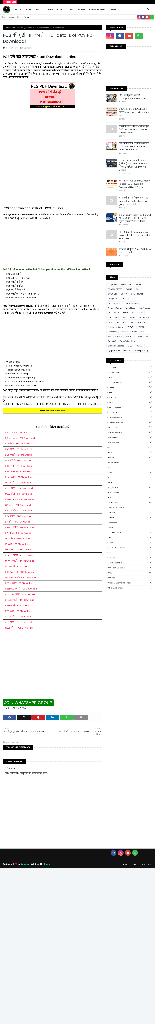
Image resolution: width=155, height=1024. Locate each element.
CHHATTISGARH (137, 294)
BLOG (14, 27)
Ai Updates (112, 284)
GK (109, 313)
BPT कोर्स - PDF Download (18, 532)
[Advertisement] (52, 135)
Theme (47, 864)
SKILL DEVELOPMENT (134, 336)
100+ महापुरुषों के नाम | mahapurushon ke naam (132, 97)
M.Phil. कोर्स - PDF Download (19, 560)
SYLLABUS (112, 341)
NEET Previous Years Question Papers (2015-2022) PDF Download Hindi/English (134, 184)
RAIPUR (141, 327)
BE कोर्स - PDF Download (17, 443)
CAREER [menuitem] (112, 9)
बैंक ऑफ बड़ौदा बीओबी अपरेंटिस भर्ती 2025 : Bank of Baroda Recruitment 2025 (134, 146)
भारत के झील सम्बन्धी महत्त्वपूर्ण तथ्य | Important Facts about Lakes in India (134, 129)
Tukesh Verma (12, 48)
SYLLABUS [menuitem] (48, 9)
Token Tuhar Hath (127, 341)
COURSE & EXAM (19, 708)
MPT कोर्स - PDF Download (18, 611)
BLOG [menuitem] (28, 9)
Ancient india (126, 284)
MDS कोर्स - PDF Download (18, 566)
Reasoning (112, 331)
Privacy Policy (23, 17)
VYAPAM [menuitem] (61, 9)
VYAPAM (139, 346)
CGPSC (124, 294)
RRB (109, 336)
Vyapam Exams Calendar (119, 350)
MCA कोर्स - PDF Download (19, 488)
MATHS (132, 317)
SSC (147, 336)
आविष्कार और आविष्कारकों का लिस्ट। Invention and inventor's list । (135, 112)
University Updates (116, 346)
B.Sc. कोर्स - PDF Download (19, 471)
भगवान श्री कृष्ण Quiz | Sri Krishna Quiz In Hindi (135, 251)
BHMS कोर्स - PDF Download (19, 499)
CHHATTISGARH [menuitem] (97, 9)
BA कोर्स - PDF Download (18, 521)
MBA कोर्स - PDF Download (18, 493)
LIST (124, 317)
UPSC (130, 346)
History (125, 313)
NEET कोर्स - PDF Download (19, 627)
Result (123, 331)
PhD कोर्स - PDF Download (18, 449)
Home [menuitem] (18, 9)
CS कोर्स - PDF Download (18, 504)
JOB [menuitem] (37, 9)
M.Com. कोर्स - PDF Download (20, 577)
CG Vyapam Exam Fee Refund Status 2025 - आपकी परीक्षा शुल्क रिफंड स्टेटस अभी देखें (135, 218)
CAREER (129, 289)
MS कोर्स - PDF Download (18, 482)
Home (4, 17)
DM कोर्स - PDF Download (18, 538)
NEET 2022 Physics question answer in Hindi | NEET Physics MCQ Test (134, 235)
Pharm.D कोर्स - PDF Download (21, 588)
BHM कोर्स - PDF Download (18, 605)
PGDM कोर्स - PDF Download (19, 583)
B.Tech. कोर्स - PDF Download (20, 527)
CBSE (138, 289)
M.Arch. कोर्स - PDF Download (20, 555)
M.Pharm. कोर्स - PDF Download (21, 594)
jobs (117, 317)
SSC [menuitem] (72, 9)
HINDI (116, 313)
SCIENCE (118, 336)
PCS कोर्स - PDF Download (18, 465)
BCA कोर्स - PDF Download (18, 516)
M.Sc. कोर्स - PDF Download (19, 477)
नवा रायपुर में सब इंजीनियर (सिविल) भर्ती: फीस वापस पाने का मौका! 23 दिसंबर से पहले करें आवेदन (135, 165)
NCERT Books (113, 322)
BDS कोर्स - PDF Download (18, 622)
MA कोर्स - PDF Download (18, 549)
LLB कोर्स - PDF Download (18, 432)
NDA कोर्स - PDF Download (18, 460)
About (12, 17)
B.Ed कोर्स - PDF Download (18, 454)
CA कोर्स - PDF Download (18, 616)
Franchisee (130, 308)
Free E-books (144, 308)
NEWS (125, 322)
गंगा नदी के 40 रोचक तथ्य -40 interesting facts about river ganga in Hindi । (133, 201)
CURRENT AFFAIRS (115, 303)
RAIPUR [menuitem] (81, 9)
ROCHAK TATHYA (137, 331)
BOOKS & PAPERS (115, 289)
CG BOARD (112, 294)
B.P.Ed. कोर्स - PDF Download (19, 599)
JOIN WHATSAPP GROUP (28, 702)
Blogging (25, 864)
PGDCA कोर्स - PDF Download (20, 571)
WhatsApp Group (141, 350)
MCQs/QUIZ (144, 317)
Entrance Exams (115, 308)
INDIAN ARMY (137, 313)
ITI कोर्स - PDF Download (17, 544)
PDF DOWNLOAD (138, 322)
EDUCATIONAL (132, 303)
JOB (109, 317)
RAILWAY (130, 327)
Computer (112, 298)
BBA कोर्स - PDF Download (18, 510)
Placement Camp (115, 327)
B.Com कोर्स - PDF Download (20, 438)
